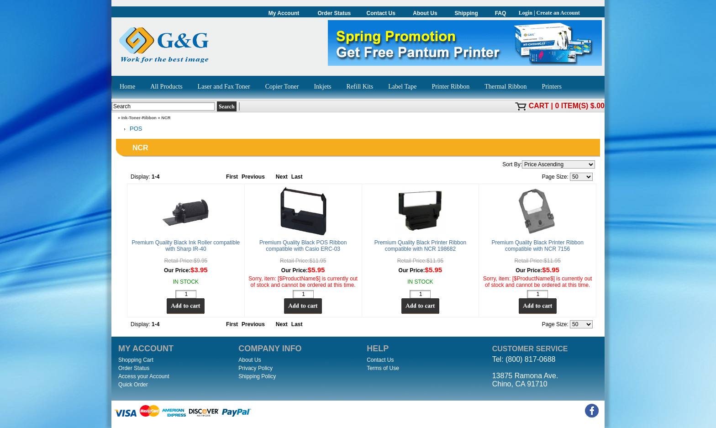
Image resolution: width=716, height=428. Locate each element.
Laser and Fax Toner (224, 86)
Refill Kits (360, 86)
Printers (552, 86)
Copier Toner (282, 86)
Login (525, 13)
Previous (253, 177)
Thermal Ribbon (505, 86)
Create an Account (558, 13)
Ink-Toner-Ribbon (139, 118)
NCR (165, 118)
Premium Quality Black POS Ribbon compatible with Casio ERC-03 (303, 245)
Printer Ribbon (450, 86)
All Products (166, 86)
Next (282, 177)
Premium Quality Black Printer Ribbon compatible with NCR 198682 (420, 245)
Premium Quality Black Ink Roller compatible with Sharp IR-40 (186, 245)
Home (127, 86)
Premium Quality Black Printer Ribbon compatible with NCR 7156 (537, 245)
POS (131, 129)
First (232, 177)
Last (297, 177)
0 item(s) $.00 (580, 106)
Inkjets (322, 86)
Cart (539, 106)
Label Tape (402, 86)
